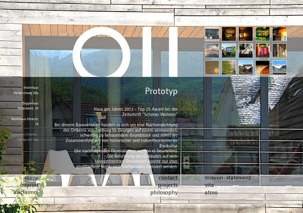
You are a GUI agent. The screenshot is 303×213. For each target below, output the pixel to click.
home (31, 178)
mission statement (228, 177)
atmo (211, 192)
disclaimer (26, 191)
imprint (29, 184)
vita (209, 185)
